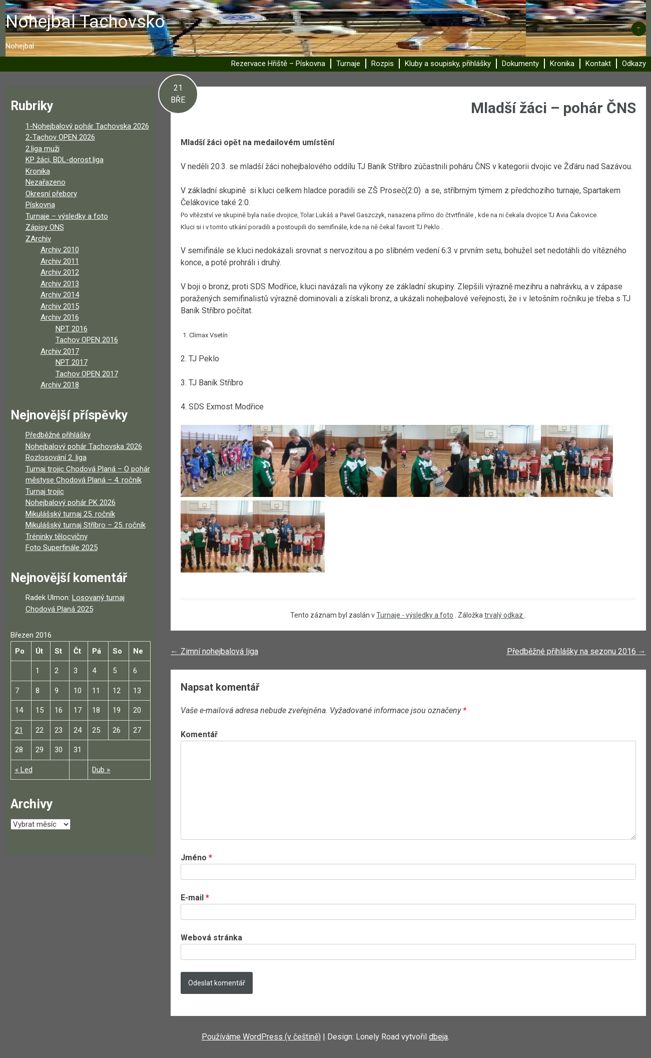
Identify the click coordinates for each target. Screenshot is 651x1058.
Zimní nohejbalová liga (214, 651)
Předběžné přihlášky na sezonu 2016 (576, 651)
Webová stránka (211, 937)
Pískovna (40, 204)
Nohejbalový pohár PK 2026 (71, 502)
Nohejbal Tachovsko (85, 22)
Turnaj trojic (45, 491)
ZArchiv (38, 238)
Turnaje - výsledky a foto (414, 615)
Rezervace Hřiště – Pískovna (278, 63)
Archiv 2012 (60, 272)
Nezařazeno (46, 182)
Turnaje (348, 63)
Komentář (199, 734)
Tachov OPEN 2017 (87, 373)
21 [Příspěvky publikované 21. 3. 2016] (19, 730)
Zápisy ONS (45, 227)
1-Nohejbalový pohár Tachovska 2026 (87, 126)
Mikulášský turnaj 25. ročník (70, 513)
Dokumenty (520, 63)
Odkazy (634, 63)
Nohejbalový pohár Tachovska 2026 (84, 446)
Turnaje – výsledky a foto (67, 216)
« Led (24, 769)
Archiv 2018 (60, 384)
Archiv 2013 (60, 283)
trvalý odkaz (504, 615)
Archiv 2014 (60, 294)
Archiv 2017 (60, 351)
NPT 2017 (72, 362)
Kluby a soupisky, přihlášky (448, 63)
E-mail (195, 897)
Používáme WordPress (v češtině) (261, 1036)
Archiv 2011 (60, 261)
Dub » (101, 769)
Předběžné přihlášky (58, 434)
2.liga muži (43, 148)
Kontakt (598, 63)
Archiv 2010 (60, 249)
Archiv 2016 (60, 317)
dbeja (438, 1036)
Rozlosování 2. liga (56, 457)
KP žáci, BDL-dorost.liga (65, 159)
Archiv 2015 (60, 306)
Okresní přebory (51, 193)
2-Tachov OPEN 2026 (60, 137)
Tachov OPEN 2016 (87, 339)
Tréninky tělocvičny (57, 536)
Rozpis (382, 63)
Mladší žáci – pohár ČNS (553, 108)
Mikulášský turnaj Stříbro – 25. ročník (86, 525)
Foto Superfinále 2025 (62, 547)
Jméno (196, 857)
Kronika (562, 63)
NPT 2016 (72, 328)
